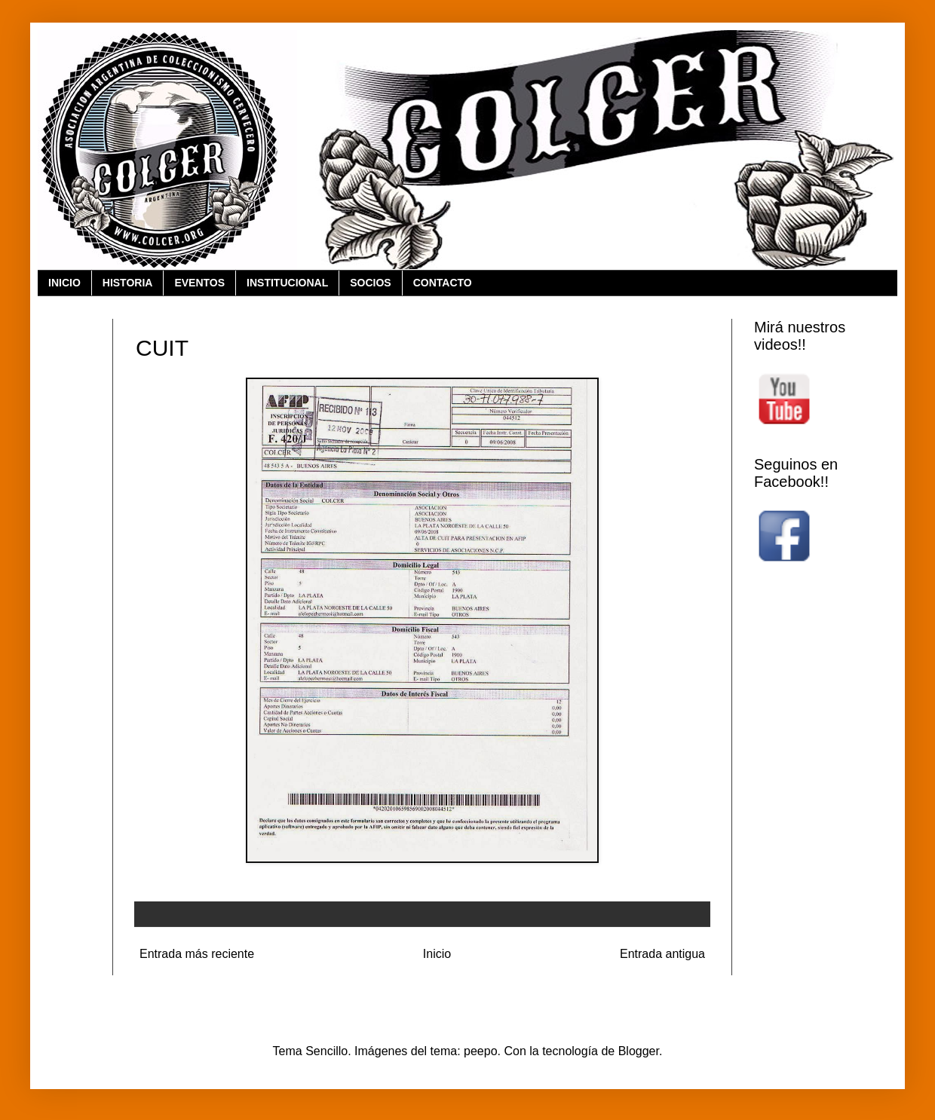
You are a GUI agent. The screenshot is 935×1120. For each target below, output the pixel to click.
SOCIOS (370, 283)
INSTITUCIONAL (287, 283)
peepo (481, 1051)
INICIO (64, 283)
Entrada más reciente (196, 953)
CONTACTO (442, 283)
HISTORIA (128, 283)
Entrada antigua (662, 953)
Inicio (437, 953)
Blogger (638, 1051)
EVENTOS (199, 283)
